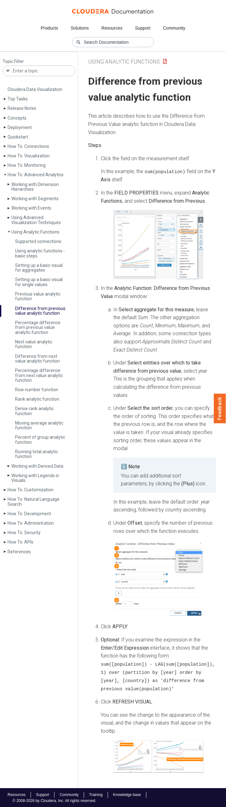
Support (142, 28)
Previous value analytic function (37, 296)
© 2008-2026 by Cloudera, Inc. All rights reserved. (54, 800)
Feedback (220, 408)
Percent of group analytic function (40, 439)
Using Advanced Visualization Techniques (36, 220)
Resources (111, 28)
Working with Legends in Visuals (35, 478)
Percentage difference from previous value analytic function (37, 327)
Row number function (36, 389)
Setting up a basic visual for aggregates (39, 268)
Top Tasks (18, 98)
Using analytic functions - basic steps (40, 253)
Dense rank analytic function (34, 411)
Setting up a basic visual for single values (39, 282)
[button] (158, 244)
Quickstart (18, 136)
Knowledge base (127, 794)
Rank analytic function (37, 399)
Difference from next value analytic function (37, 359)
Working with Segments (35, 198)
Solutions (80, 28)
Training (96, 794)
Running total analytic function (36, 454)
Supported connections (38, 241)
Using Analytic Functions (35, 231)
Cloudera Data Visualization (35, 89)
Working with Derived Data (37, 466)
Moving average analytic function (39, 425)
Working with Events (31, 208)
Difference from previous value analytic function (40, 311)
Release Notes (22, 108)
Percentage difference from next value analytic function (39, 375)
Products (49, 28)
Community (174, 28)
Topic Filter (13, 61)
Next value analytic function (33, 344)
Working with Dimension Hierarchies (35, 187)
